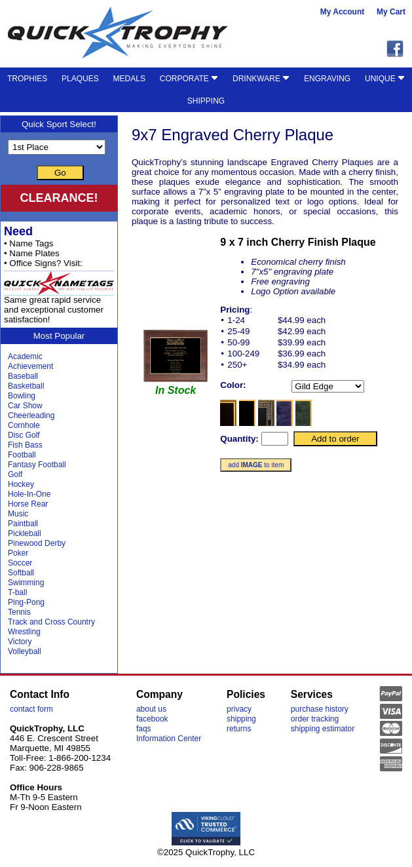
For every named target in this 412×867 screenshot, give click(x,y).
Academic (25, 356)
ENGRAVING (327, 78)
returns (239, 728)
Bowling (21, 395)
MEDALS (129, 78)
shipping (241, 718)
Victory (19, 641)
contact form (31, 709)
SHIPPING (206, 101)
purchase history (319, 709)
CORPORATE (189, 78)
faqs (143, 728)
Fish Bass (25, 445)
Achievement (30, 366)
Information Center (168, 738)
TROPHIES (27, 78)
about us (151, 709)
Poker (18, 553)
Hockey (21, 484)
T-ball (17, 592)
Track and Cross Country (51, 621)
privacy (239, 709)
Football (22, 454)
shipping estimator (322, 728)
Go (60, 173)
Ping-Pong (26, 602)
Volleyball (24, 651)
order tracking (315, 718)
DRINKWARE (261, 78)
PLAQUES (80, 78)
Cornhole (24, 425)
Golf (15, 474)
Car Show (25, 405)
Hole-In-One (29, 494)
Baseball (23, 376)
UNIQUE (385, 78)
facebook (152, 718)
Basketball (26, 386)
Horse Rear (28, 504)
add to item (256, 465)
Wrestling (24, 631)
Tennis (19, 612)
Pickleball (24, 533)
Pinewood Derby (37, 543)
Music (18, 513)
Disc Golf (24, 435)
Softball (21, 572)
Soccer (20, 563)
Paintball (23, 523)
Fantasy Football (37, 464)
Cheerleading (31, 415)
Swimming (26, 582)
